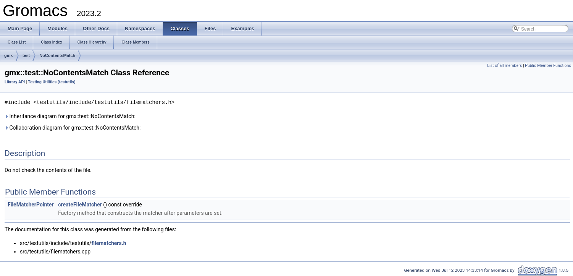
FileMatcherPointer (31, 204)
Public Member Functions (548, 65)
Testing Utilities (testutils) (51, 82)
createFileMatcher (80, 204)
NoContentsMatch (57, 55)
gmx (8, 55)
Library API (15, 82)
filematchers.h (108, 243)
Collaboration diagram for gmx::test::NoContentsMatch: (72, 127)
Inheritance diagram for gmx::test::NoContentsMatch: (70, 116)
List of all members (504, 65)
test (26, 55)
